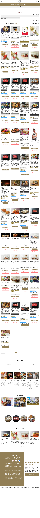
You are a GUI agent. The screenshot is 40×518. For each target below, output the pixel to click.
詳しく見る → (19, 481)
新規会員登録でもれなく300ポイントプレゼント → (20, 4)
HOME (2, 8)
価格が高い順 (12, 23)
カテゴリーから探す (20, 6)
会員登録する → (32, 474)
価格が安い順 (7, 23)
